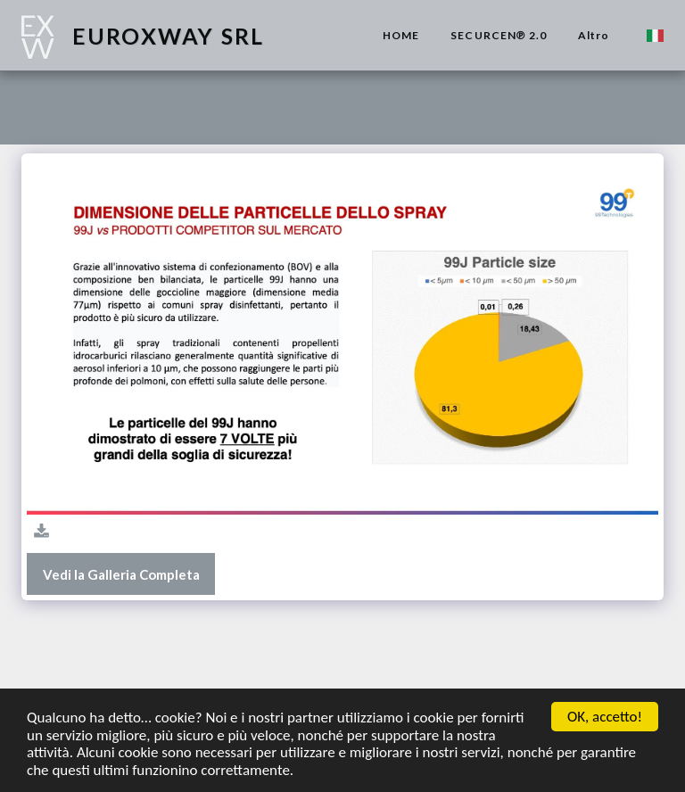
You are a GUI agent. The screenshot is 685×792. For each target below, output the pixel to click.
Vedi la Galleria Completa (121, 574)
